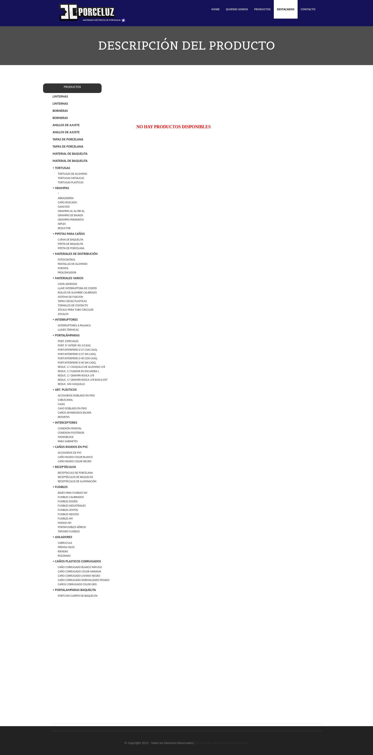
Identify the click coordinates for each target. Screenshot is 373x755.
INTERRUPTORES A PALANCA (74, 325)
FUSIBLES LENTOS (68, 510)
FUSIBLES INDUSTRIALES (72, 505)
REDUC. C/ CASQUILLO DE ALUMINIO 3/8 (81, 367)
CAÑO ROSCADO (67, 202)
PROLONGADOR (67, 272)
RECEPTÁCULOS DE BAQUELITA (75, 477)
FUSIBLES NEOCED (68, 514)
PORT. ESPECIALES (68, 341)
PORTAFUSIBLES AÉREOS (72, 527)
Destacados (282, 12)
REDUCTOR (64, 228)
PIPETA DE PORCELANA (71, 248)
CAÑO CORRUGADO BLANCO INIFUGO (80, 567)
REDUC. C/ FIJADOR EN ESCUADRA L (78, 371)
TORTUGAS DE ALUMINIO (72, 173)
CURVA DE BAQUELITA (70, 239)
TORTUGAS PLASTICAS (70, 182)
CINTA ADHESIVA (67, 284)
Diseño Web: (203, 743)
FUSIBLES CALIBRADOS (71, 497)
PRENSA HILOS (66, 547)
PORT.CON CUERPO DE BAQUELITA (78, 595)
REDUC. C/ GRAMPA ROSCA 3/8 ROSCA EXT (83, 379)
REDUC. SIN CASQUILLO (71, 384)
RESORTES (63, 417)
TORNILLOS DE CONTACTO (73, 305)
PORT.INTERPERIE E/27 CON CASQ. (78, 349)
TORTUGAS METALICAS (71, 178)
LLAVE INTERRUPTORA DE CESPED (77, 288)
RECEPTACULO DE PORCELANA (75, 472)
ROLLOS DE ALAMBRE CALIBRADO (77, 292)
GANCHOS (64, 206)
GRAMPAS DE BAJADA (70, 215)
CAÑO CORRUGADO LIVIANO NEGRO (79, 575)
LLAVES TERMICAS (68, 329)
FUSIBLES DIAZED (68, 501)
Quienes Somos (229, 12)
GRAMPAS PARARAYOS (71, 219)
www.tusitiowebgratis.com (231, 743)
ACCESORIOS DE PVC (70, 452)
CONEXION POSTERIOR (71, 432)
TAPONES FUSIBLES (69, 531)
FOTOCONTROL (66, 259)
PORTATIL (63, 268)
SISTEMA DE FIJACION (70, 296)
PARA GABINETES (68, 441)
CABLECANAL (65, 399)
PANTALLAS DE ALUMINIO (73, 264)
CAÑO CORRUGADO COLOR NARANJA (79, 571)
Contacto (307, 12)
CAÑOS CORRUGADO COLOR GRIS (77, 584)
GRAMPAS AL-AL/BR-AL (71, 211)
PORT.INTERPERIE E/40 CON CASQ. (78, 358)
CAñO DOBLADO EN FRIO (72, 408)
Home (206, 12)
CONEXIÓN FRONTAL (70, 428)
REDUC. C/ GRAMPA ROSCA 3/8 (76, 375)
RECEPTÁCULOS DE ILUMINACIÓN (77, 481)
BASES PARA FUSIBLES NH (72, 492)
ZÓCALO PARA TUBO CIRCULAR (75, 309)
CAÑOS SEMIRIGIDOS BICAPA (74, 412)
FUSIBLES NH (65, 518)
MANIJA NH (64, 522)
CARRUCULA (65, 542)
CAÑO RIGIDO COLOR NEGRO (75, 461)
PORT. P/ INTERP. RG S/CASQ (74, 345)
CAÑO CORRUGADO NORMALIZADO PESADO (83, 580)
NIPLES (62, 224)
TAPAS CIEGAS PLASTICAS (72, 301)
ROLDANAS (64, 555)
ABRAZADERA (66, 198)
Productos (257, 12)
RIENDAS (63, 551)
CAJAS (61, 404)
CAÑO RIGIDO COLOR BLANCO (75, 457)
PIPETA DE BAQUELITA (70, 244)
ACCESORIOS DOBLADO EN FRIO (76, 395)
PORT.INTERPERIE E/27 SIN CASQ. (77, 354)
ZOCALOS (63, 314)
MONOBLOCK (66, 437)
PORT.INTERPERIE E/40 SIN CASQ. (77, 362)
